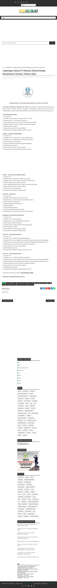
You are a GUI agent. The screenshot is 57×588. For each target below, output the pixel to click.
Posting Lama (50, 300)
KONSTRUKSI (28, 496)
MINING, (27, 77)
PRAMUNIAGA (35, 413)
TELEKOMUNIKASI (34, 516)
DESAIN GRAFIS (32, 396)
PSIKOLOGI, (31, 77)
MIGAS (29, 499)
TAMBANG (26, 516)
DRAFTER (27, 398)
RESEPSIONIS (31, 423)
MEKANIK (27, 408)
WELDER (25, 435)
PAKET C (21, 370)
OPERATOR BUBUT (29, 410)
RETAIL (19, 513)
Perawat (20, 420)
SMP (20, 380)
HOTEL (24, 494)
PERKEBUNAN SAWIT (30, 509)
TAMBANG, (44, 77)
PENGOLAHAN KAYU (32, 506)
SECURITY (20, 427)
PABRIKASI (23, 501)
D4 (19, 365)
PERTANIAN (20, 511)
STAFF (19, 430)
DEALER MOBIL (21, 484)
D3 (19, 362)
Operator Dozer (22, 413)
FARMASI (27, 491)
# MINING (37, 283)
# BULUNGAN (9, 283)
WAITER (19, 435)
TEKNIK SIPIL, (10, 78)
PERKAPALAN (21, 509)
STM (20, 383)
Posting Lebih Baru (7, 300)
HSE (35, 403)
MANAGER (32, 405)
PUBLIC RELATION (22, 418)
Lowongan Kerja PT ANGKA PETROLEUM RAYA (27, 572)
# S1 (49, 283)
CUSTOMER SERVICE (22, 396)
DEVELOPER (20, 398)
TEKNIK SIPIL (9, 67)
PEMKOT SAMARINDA (33, 504)
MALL (19, 499)
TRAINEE (29, 432)
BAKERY (27, 477)
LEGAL (34, 496)
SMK (20, 378)
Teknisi (34, 432)
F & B (32, 489)
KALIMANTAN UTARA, (16, 77)
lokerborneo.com (52, 583)
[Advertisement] (28, 31)
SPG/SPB (34, 427)
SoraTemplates (10, 583)
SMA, (41, 77)
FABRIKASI (20, 491)
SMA (20, 375)
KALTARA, (23, 77)
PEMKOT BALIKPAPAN (33, 501)
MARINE (24, 499)
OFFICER (33, 408)
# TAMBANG (13, 284)
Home (4, 67)
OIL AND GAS (35, 499)
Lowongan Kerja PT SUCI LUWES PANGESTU (28, 541)
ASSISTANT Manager (23, 393)
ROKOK (24, 513)
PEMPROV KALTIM (22, 506)
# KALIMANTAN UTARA (22, 283)
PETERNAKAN (28, 511)
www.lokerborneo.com (22, 443)
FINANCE (33, 491)
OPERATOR (20, 410)
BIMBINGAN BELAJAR (29, 479)
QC (24, 420)
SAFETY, (38, 77)
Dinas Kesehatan (30, 487)
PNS (29, 413)
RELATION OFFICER (31, 420)
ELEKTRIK (20, 401)
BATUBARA (20, 479)
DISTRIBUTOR (21, 487)
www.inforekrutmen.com (23, 444)
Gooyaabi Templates (27, 583)
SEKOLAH (20, 516)
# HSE (14, 283)
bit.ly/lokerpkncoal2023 (27, 273)
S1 (19, 373)
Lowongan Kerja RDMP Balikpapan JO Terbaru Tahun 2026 (26, 567)
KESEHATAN (35, 494)
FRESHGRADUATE (23, 367)
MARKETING (20, 408)
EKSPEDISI (20, 489)
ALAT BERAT (25, 391)
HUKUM (29, 494)
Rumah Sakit (31, 513)
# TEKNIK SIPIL (30, 284)
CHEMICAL (20, 482)
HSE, (11, 77)
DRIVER (33, 398)
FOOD (19, 494)
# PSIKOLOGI (43, 283)
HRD (31, 403)
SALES (19, 425)
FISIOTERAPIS (27, 401)
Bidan (31, 393)
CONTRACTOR (28, 482)
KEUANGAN (20, 496)
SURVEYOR (25, 430)
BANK (32, 477)
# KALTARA (31, 283)
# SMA (8, 284)
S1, (35, 77)
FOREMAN (35, 401)
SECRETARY (31, 425)
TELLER (31, 430)
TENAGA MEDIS (21, 432)
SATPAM (24, 425)
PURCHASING (31, 418)
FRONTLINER (21, 403)
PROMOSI (28, 415)
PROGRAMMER (21, 415)
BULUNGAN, (6, 77)
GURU (27, 403)
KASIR (26, 405)
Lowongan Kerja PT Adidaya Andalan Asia (28, 557)
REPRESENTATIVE (22, 423)
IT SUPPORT (21, 405)
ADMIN (19, 391)
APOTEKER (32, 391)
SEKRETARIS (27, 427)
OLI (19, 501)
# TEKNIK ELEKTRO (22, 284)
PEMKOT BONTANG (22, 504)
